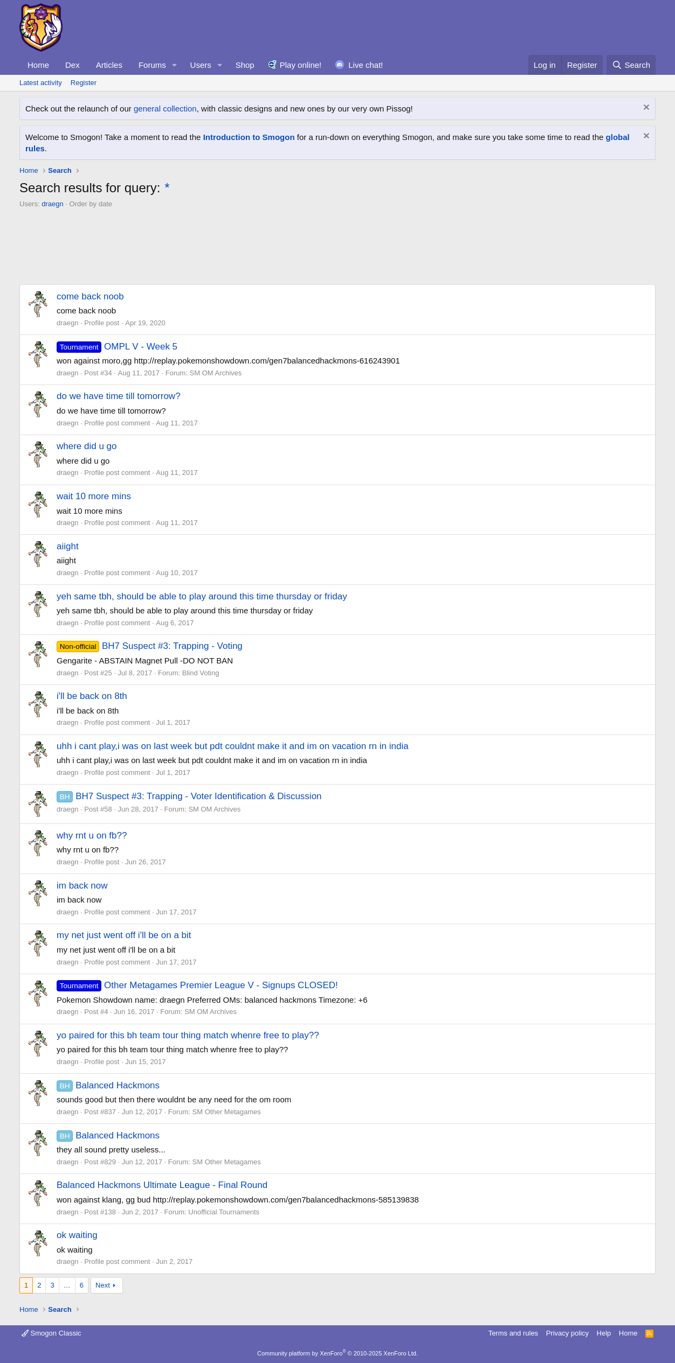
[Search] (631, 65)
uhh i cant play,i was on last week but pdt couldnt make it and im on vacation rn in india (233, 746)
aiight (68, 546)
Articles (109, 64)
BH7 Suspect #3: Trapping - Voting (150, 646)
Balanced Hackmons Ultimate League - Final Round (162, 1185)
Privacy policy (567, 1333)
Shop (245, 64)
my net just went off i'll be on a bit (124, 935)
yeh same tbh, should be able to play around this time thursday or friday (202, 596)
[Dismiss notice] (645, 108)
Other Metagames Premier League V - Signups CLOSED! (197, 985)
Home (38, 64)
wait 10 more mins (94, 496)
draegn (52, 204)
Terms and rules (513, 1333)
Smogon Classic (51, 1333)
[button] (174, 65)
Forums (152, 64)
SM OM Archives (216, 373)
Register (84, 83)
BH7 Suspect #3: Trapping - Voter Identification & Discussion (189, 796)
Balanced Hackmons (108, 1085)
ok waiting (77, 1235)
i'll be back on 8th (92, 696)
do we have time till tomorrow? (119, 396)
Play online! (301, 64)
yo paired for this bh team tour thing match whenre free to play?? (188, 1035)
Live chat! (365, 64)
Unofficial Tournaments (223, 1212)
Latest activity (40, 83)
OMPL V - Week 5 (117, 346)
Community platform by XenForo (337, 1353)
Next (102, 1285)
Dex (72, 64)
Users (200, 64)
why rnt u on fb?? (92, 835)
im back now (82, 885)
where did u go (87, 446)
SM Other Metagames (226, 1112)
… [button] (67, 1285)
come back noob (90, 296)
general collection (165, 108)
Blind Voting (200, 673)
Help (604, 1333)
